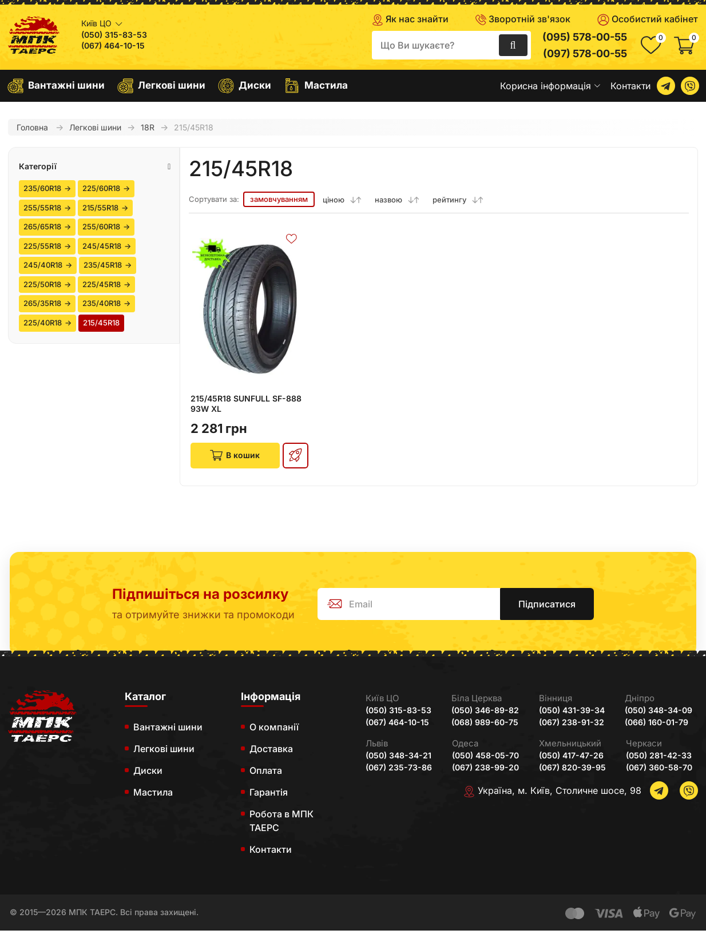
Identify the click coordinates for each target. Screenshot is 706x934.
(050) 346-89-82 (485, 713)
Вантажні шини (56, 86)
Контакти (630, 86)
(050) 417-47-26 (571, 759)
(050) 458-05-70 (485, 759)
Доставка (271, 752)
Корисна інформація (550, 86)
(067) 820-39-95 (572, 771)
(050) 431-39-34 (572, 713)
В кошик (233, 457)
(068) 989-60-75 (484, 725)
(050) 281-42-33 (659, 759)
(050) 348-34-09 (658, 713)
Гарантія (268, 795)
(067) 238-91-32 (571, 725)
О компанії (274, 730)
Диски (244, 86)
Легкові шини (161, 86)
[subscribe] (420, 607)
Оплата (265, 774)
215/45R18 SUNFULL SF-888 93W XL (246, 404)
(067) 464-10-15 (113, 45)
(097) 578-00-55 (585, 53)
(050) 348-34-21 (398, 759)
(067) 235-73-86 (399, 771)
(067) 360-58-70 (659, 771)
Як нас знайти (410, 19)
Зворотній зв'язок (522, 19)
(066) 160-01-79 (656, 725)
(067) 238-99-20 (485, 771)
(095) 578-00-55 (584, 37)
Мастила (316, 86)
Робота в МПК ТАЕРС (281, 824)
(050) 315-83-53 (114, 34)
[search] (451, 45)
